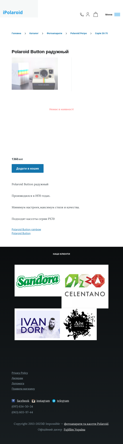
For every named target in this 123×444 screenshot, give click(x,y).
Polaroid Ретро (78, 33)
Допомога (18, 383)
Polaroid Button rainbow (26, 229)
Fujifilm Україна (74, 429)
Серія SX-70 (101, 33)
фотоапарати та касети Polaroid (86, 424)
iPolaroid (13, 12)
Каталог (33, 33)
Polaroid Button (21, 233)
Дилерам (17, 378)
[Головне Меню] (111, 14)
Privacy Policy (20, 373)
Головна (16, 33)
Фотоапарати (54, 33)
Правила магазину (23, 388)
